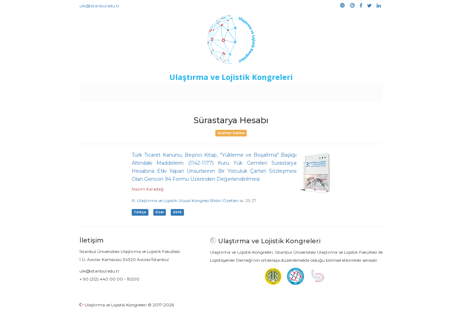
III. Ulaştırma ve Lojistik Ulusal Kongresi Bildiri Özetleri (185, 200)
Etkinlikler (220, 91)
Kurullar (134, 91)
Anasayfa (109, 91)
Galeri (336, 91)
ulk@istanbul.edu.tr (99, 5)
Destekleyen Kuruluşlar (176, 91)
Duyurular (249, 91)
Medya (356, 91)
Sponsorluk (278, 91)
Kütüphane (310, 91)
